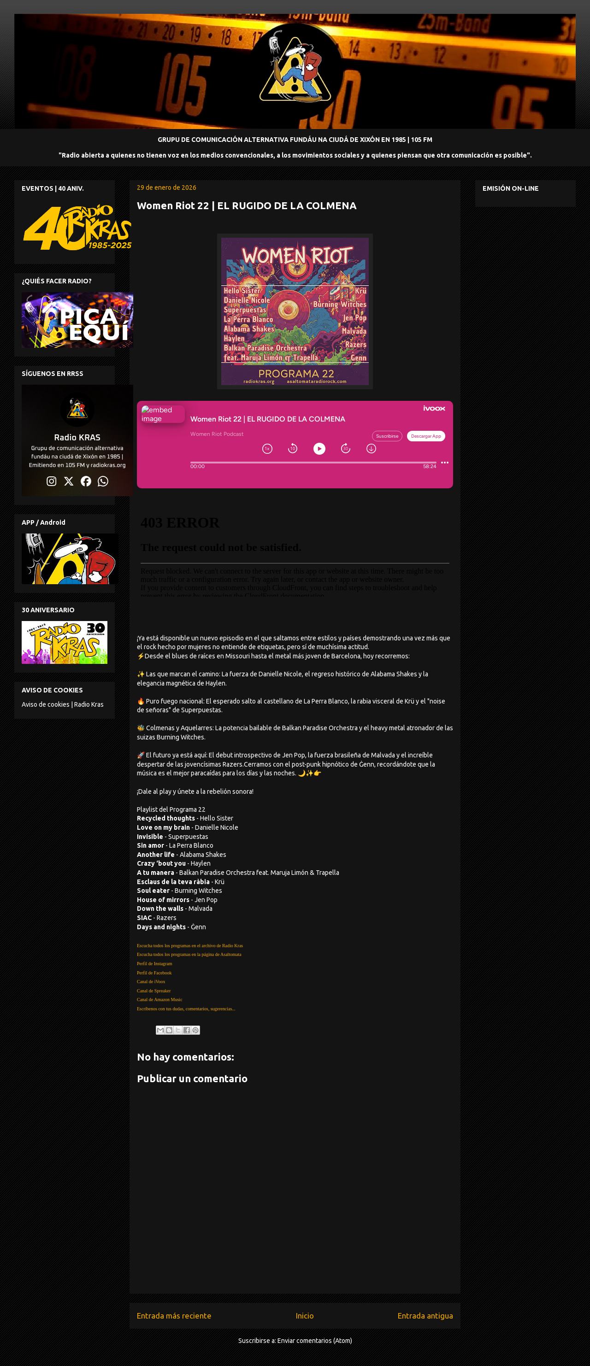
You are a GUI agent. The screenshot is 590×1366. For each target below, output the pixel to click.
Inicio (305, 1315)
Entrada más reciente (174, 1315)
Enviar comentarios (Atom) (314, 1340)
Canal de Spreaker (154, 990)
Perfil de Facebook (154, 972)
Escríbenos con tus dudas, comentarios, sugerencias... (186, 1008)
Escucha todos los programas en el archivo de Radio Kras (190, 945)
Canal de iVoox (151, 981)
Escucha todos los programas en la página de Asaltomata (189, 954)
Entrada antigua (425, 1315)
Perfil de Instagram (154, 963)
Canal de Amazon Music (160, 999)
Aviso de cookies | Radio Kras (63, 704)
